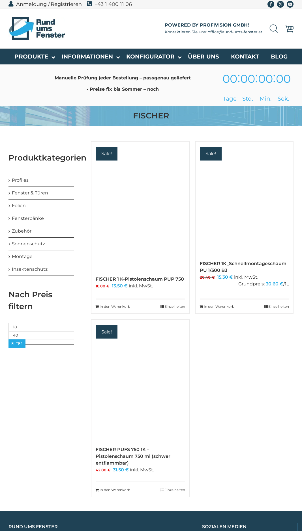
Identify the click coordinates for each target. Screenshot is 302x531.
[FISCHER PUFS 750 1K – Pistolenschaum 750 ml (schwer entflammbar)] (140, 380)
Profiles (20, 180)
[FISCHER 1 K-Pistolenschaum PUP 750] (140, 206)
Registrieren (66, 4)
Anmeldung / (29, 4)
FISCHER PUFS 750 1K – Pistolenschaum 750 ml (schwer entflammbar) (133, 456)
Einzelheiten (174, 306)
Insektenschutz (30, 269)
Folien (19, 205)
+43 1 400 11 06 (109, 4)
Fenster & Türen (30, 193)
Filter (17, 343)
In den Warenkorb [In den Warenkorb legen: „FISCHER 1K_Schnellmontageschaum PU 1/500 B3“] (219, 306)
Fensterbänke (28, 218)
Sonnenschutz (28, 243)
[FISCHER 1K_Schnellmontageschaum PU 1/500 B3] (244, 198)
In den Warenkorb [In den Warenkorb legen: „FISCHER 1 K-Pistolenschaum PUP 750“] (115, 306)
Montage (22, 256)
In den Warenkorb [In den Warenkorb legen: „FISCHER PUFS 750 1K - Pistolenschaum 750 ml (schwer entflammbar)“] (115, 490)
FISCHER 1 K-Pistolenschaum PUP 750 (140, 279)
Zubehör (21, 231)
